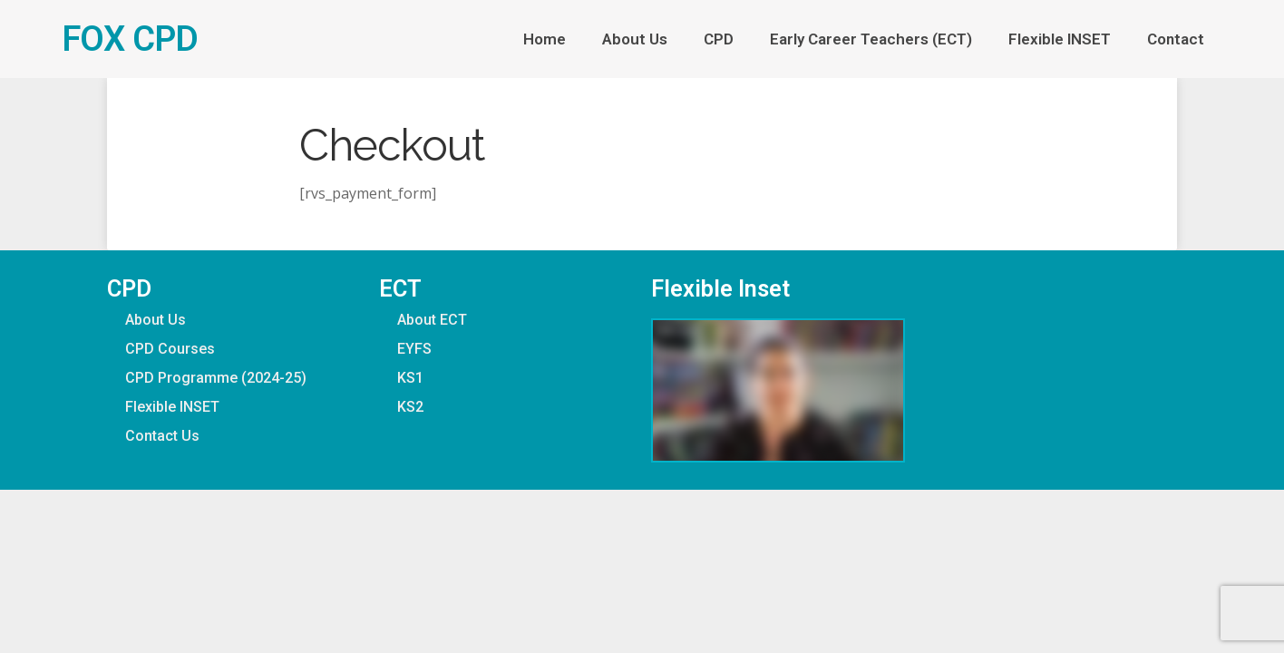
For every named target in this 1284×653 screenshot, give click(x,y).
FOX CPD (130, 38)
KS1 (410, 377)
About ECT (432, 319)
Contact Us (162, 435)
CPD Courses (170, 348)
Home (544, 39)
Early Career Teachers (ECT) (871, 39)
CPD (719, 39)
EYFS (414, 348)
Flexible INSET (1059, 39)
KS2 (410, 406)
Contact (1175, 39)
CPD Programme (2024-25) (215, 377)
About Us (634, 39)
